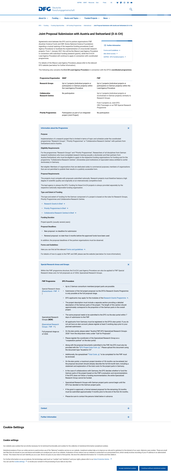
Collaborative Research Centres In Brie (60, 213)
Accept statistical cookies (127, 468)
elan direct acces (111, 53)
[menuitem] (44, 18)
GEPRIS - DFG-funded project (115, 57)
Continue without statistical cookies (153, 468)
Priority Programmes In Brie (56, 208)
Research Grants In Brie (54, 204)
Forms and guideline (76, 249)
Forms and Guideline (112, 50)
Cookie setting (20, 461)
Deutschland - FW (51, 291)
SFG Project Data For (90, 347)
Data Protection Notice (103, 459)
